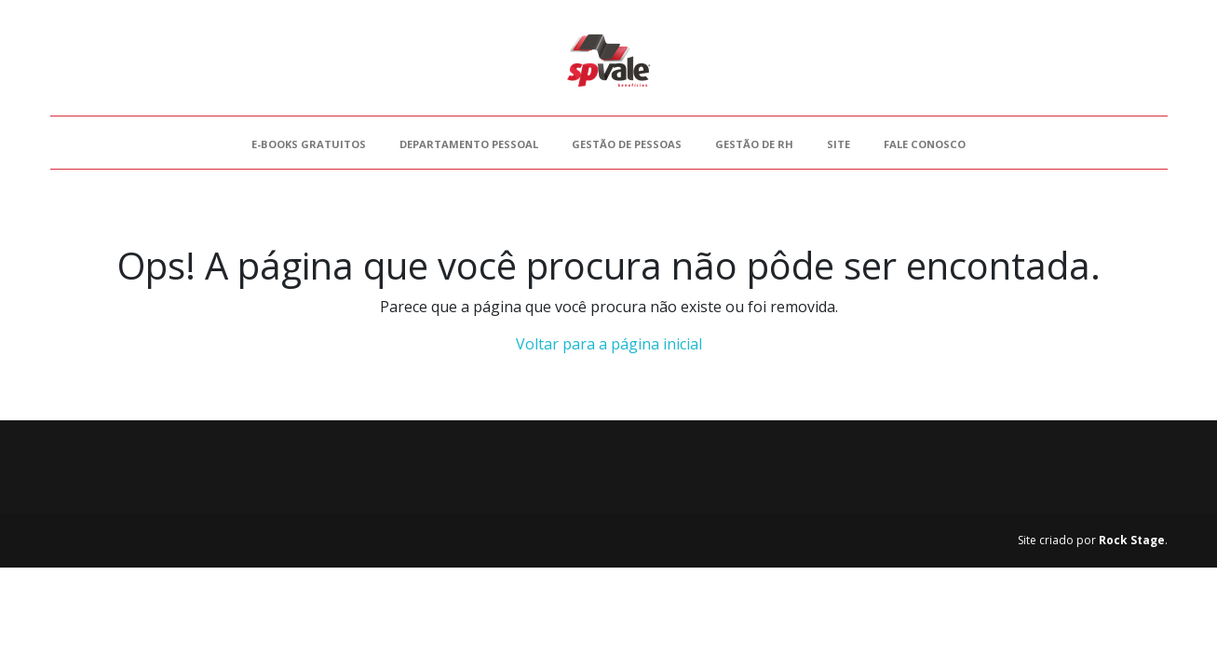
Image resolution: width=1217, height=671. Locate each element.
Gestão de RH (754, 144)
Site (838, 144)
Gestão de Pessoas (627, 144)
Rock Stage (1132, 540)
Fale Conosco (925, 144)
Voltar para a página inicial (609, 344)
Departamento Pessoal (468, 144)
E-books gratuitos (308, 144)
